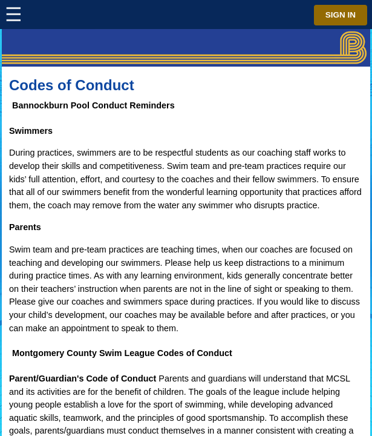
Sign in (340, 14)
